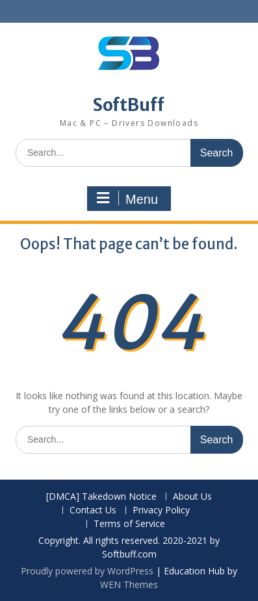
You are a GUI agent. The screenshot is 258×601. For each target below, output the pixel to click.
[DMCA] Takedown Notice (101, 497)
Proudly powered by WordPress (87, 571)
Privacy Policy (161, 510)
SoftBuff (128, 105)
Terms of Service (129, 524)
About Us (192, 497)
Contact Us (93, 510)
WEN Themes (129, 584)
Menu (127, 198)
